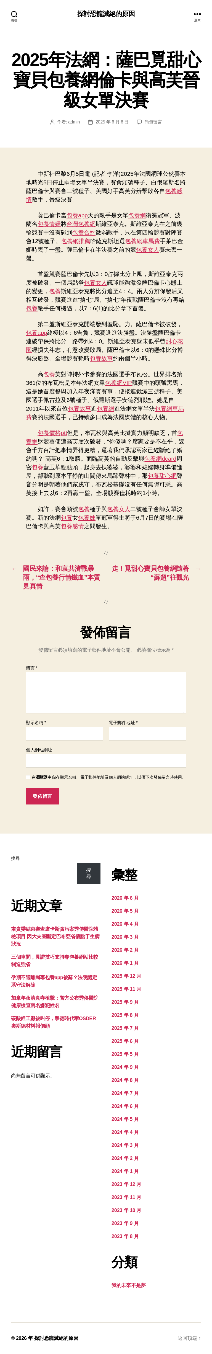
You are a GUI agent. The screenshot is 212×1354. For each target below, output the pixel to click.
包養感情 (72, 526)
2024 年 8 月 (125, 1080)
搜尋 (15, 858)
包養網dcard (160, 458)
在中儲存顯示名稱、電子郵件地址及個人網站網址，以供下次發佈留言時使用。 (108, 777)
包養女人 (147, 249)
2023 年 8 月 (125, 1236)
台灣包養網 (81, 224)
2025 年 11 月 (126, 989)
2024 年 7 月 (125, 1093)
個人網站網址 (39, 749)
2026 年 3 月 (125, 937)
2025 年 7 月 (125, 1028)
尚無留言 (153, 122)
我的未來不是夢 (129, 1285)
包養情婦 (49, 224)
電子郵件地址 (123, 722)
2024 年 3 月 (125, 1145)
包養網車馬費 (142, 241)
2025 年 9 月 (125, 1002)
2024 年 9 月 (125, 1067)
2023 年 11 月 (126, 1197)
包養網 (137, 215)
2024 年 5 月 (125, 1119)
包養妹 (87, 517)
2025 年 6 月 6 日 (112, 122)
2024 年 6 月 (125, 1106)
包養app (77, 215)
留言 (32, 668)
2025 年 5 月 (125, 1054)
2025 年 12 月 (126, 976)
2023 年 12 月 (126, 1184)
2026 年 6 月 (125, 898)
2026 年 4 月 (125, 924)
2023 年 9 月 (125, 1223)
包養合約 (84, 232)
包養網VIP (118, 383)
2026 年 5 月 (125, 911)
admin (74, 122)
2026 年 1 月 (125, 963)
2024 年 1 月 (125, 1171)
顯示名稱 (36, 722)
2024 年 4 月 (125, 1132)
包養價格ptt (52, 433)
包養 (55, 291)
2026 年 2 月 (125, 950)
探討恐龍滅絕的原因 (105, 14)
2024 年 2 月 (125, 1158)
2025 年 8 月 (125, 1015)
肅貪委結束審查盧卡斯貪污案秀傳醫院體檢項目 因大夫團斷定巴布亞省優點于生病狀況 (55, 936)
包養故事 (101, 358)
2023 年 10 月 (126, 1210)
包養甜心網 (162, 476)
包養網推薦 (75, 241)
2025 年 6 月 (125, 1041)
